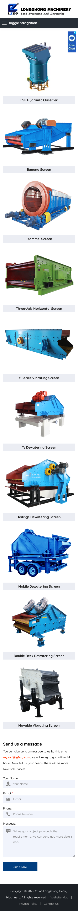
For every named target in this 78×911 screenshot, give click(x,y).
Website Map (59, 897)
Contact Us (51, 904)
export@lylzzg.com (16, 757)
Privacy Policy (28, 904)
